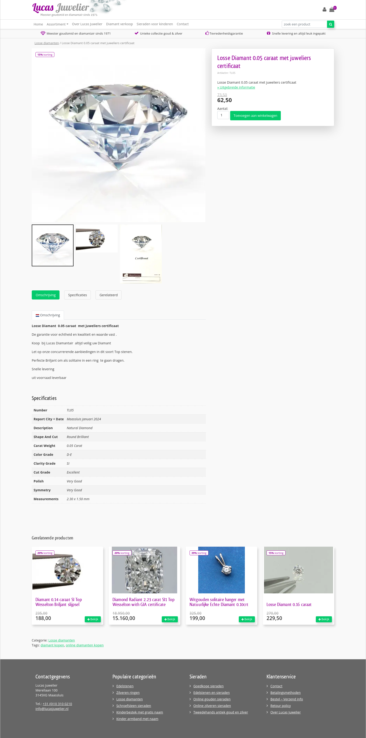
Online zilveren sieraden (212, 705)
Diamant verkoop (119, 24)
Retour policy (281, 705)
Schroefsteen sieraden (133, 705)
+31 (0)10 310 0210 (57, 704)
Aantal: (222, 108)
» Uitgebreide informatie (236, 87)
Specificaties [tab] (77, 295)
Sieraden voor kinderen (155, 24)
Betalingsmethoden (286, 692)
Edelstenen (125, 686)
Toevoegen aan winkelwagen (255, 115)
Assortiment (56, 24)
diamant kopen (52, 645)
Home (38, 24)
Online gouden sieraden (212, 699)
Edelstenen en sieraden (212, 692)
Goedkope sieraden (209, 686)
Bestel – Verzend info (287, 699)
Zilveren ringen (128, 692)
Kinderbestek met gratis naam (139, 712)
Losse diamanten (47, 43)
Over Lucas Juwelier (87, 24)
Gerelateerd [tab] (108, 295)
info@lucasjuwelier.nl (51, 708)
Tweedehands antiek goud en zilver (221, 712)
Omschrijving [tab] (46, 295)
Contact (183, 24)
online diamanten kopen (85, 645)
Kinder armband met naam (137, 719)
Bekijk (92, 619)
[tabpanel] (119, 351)
